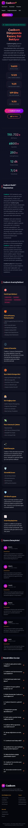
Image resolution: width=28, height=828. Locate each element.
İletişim (3, 816)
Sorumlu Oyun (21, 797)
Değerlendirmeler (12, 10)
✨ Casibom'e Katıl (14, 111)
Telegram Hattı (5, 814)
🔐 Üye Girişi (14, 116)
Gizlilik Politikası (22, 799)
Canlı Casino (5, 802)
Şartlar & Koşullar (22, 804)
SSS (20, 10)
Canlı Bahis (4, 799)
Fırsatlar (18, 6)
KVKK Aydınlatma (22, 802)
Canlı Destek (5, 812)
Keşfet (3, 10)
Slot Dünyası (5, 804)
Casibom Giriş (7, 15)
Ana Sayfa (4, 6)
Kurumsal (11, 6)
